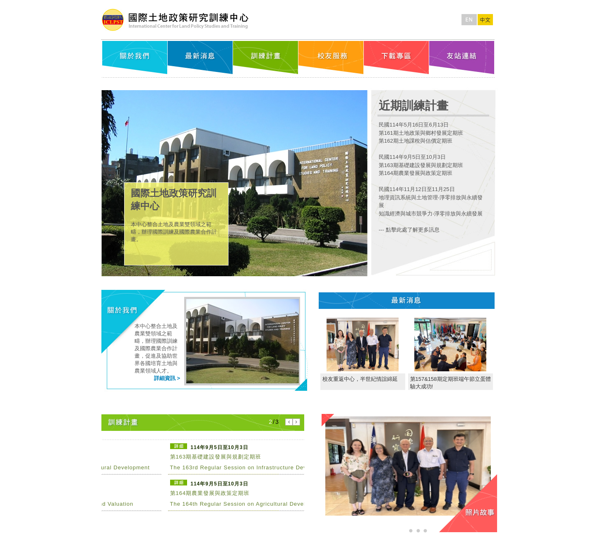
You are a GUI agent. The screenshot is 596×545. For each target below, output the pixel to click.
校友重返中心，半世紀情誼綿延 (360, 379)
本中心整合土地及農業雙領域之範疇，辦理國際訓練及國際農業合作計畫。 (174, 231)
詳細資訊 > (167, 378)
